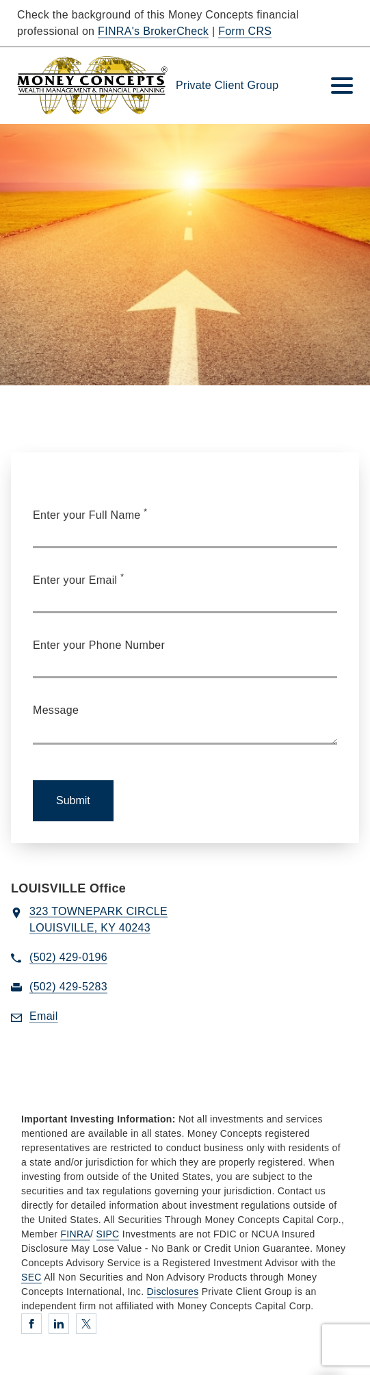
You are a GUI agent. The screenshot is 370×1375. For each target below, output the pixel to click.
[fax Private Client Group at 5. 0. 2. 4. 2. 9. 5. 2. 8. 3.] (68, 987)
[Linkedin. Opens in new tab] (59, 1323)
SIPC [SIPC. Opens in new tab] (108, 1234)
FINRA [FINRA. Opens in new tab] (75, 1234)
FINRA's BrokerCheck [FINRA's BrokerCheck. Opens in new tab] (153, 31)
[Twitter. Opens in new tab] (86, 1323)
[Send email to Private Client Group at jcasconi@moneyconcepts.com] (43, 1016)
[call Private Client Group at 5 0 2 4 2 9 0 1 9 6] (68, 957)
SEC (31, 1277)
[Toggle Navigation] (342, 85)
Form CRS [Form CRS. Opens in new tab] (245, 31)
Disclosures (173, 1291)
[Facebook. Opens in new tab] (31, 1323)
